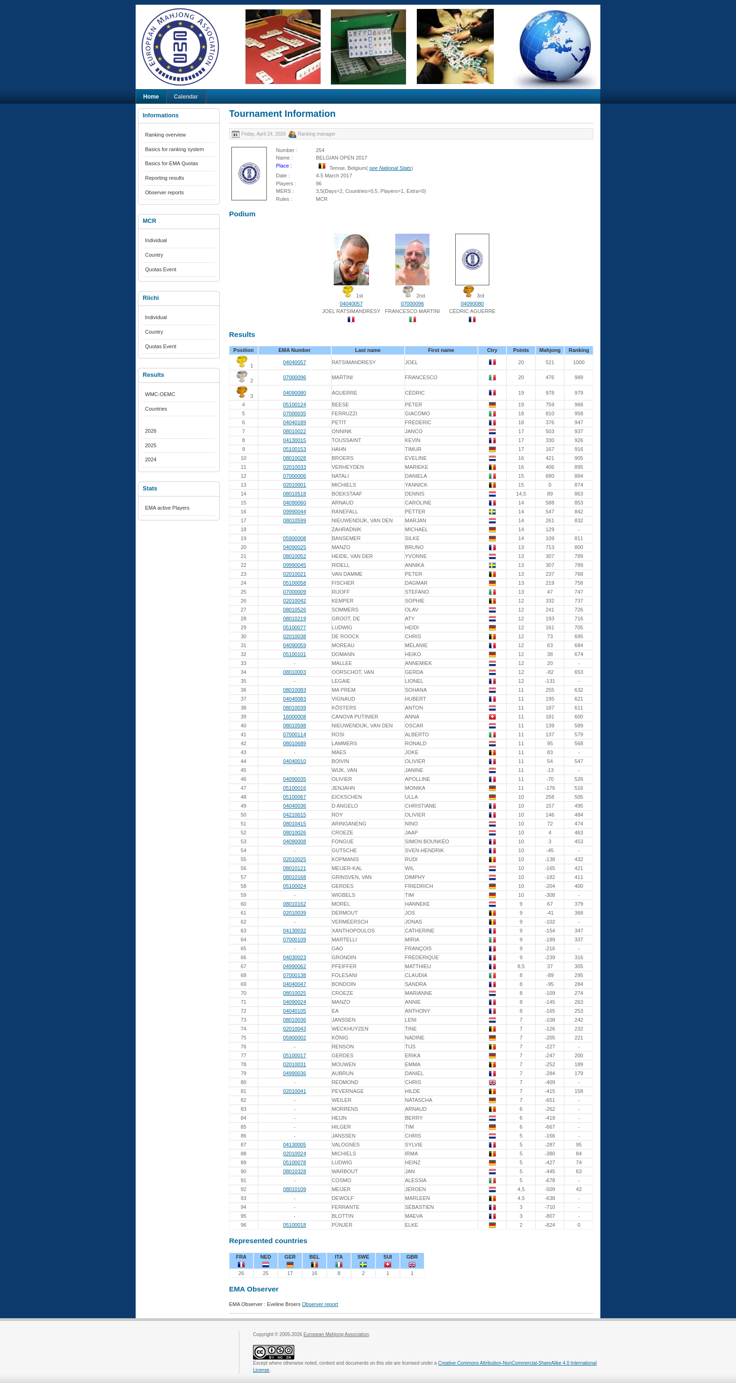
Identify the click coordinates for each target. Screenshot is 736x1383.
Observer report (320, 1304)
